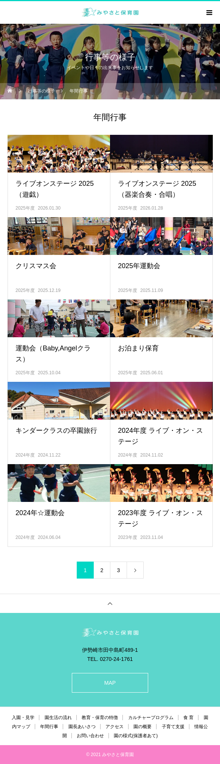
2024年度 (25, 455)
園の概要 (142, 726)
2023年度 (127, 537)
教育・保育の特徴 (100, 717)
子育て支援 (173, 726)
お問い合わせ (90, 735)
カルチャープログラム (151, 717)
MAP (110, 683)
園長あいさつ (82, 726)
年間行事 (49, 726)
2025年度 (25, 208)
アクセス (114, 726)
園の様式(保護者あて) (136, 735)
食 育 (188, 717)
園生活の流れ (58, 717)
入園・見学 (23, 717)
